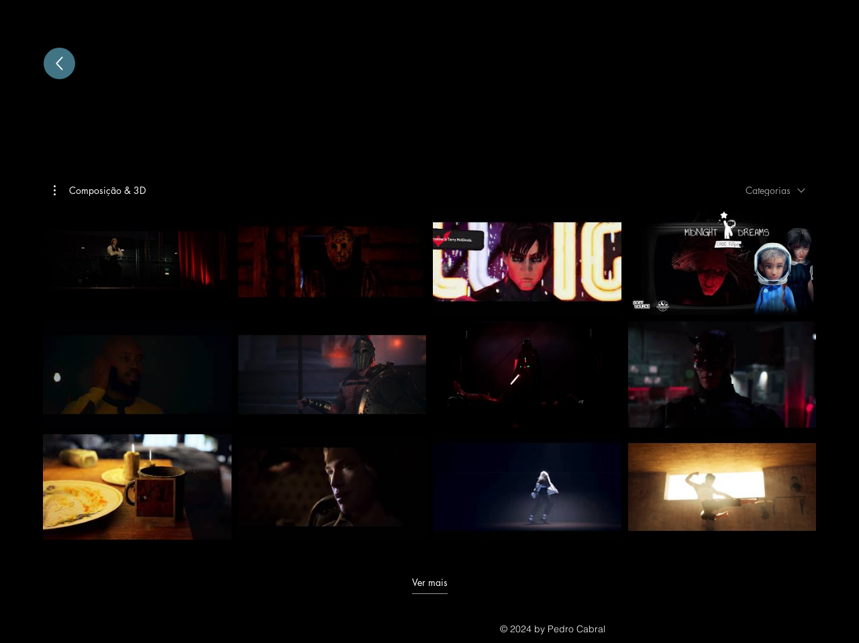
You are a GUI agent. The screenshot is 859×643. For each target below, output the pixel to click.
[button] (100, 190)
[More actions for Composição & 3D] (100, 190)
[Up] (59, 63)
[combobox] (775, 190)
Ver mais (430, 582)
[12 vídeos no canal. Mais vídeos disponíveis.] (429, 374)
